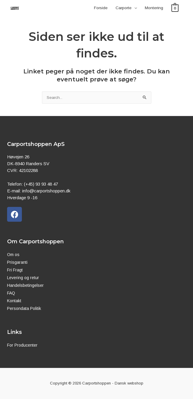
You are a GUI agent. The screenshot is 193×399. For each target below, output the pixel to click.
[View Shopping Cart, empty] (175, 8)
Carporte (124, 8)
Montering (154, 8)
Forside (101, 8)
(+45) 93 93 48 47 (41, 183)
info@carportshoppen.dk (46, 190)
